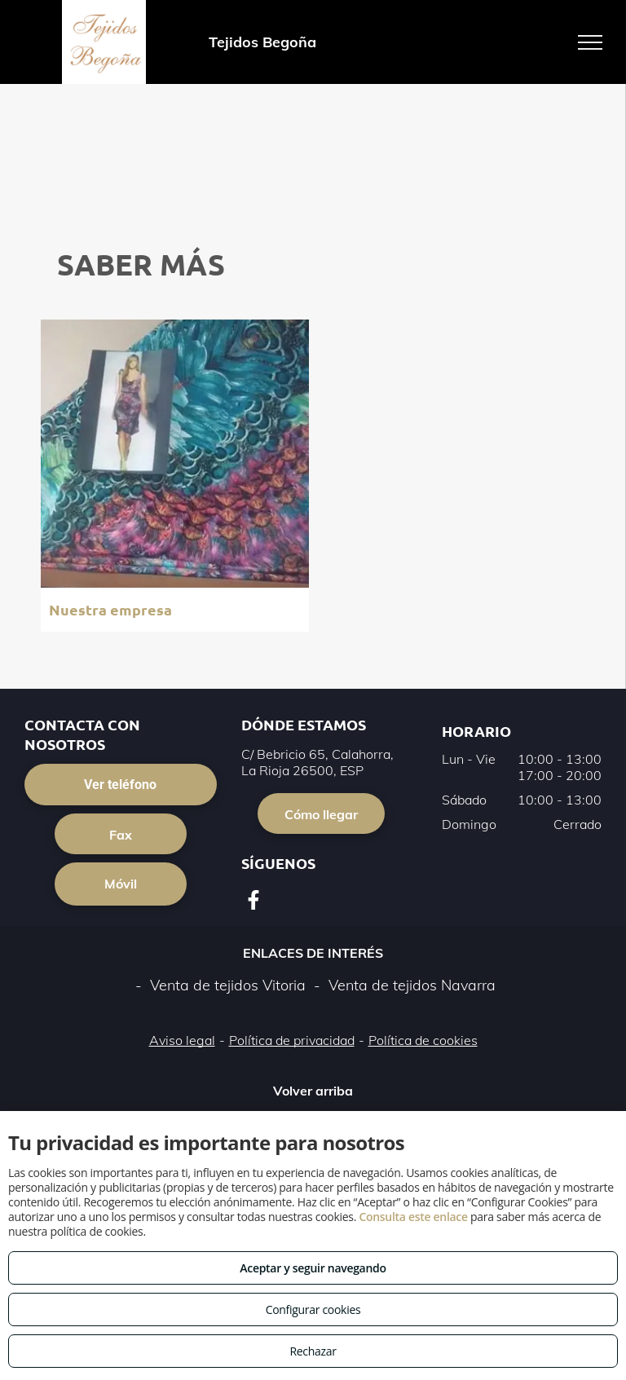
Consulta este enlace (413, 1216)
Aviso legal (182, 1040)
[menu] (590, 42)
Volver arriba (313, 1090)
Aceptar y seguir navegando (313, 1268)
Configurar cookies (313, 1309)
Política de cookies (423, 1040)
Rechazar (312, 1351)
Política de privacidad (292, 1040)
